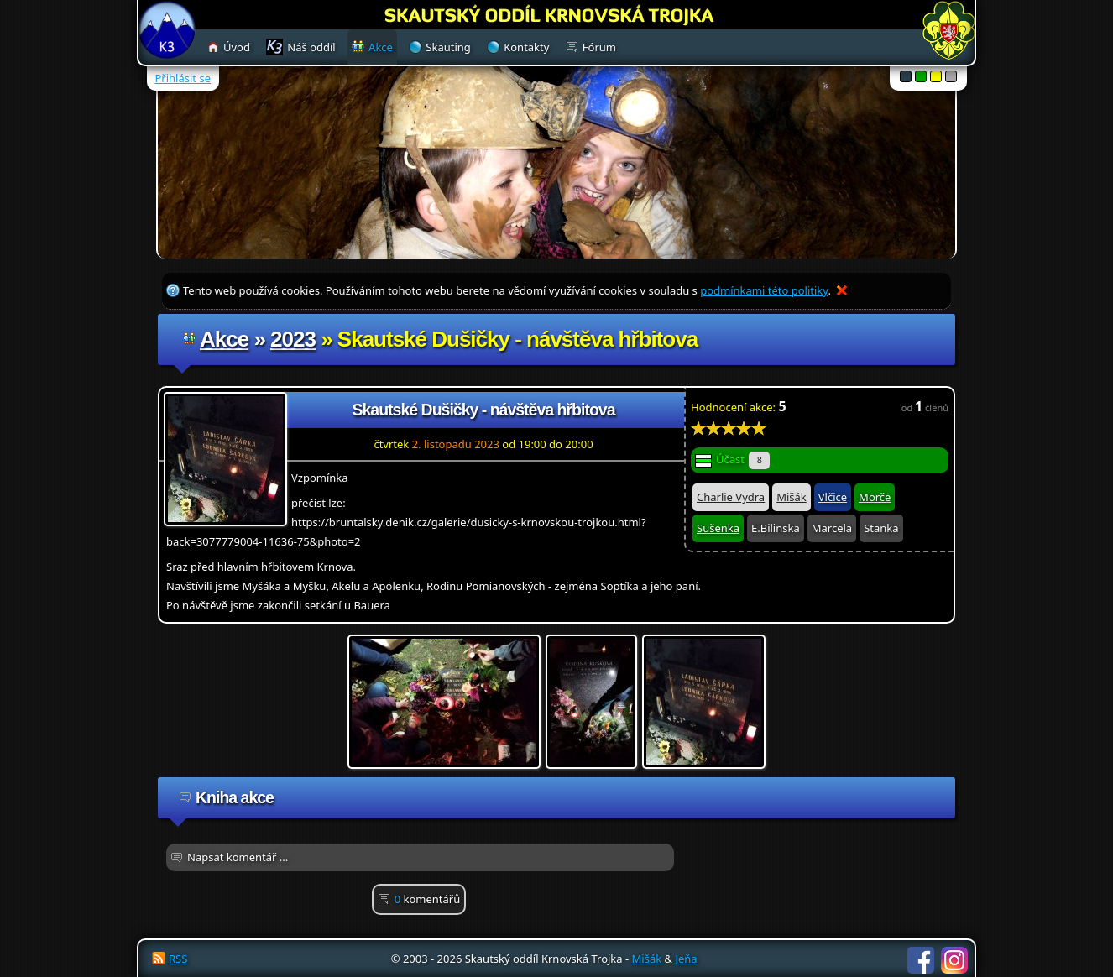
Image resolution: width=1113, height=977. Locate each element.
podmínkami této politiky (764, 290)
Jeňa (686, 958)
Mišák (791, 496)
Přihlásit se (183, 78)
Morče (875, 496)
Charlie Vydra (731, 496)
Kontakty (526, 47)
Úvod (236, 47)
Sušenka (718, 528)
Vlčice (832, 496)
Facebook (920, 960)
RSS (178, 958)
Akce (224, 339)
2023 (293, 339)
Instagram (954, 960)
